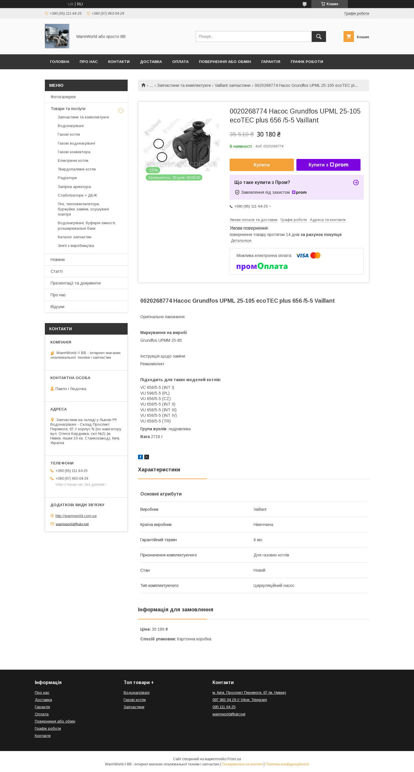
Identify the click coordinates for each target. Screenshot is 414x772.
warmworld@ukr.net (72, 524)
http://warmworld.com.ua (76, 516)
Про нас (89, 61)
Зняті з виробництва (76, 245)
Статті (57, 271)
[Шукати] (319, 36)
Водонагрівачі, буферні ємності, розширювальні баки (87, 225)
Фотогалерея (63, 97)
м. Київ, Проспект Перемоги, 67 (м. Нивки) (249, 692)
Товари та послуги (68, 108)
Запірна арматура (74, 187)
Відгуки (57, 306)
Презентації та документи (76, 283)
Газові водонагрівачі (76, 143)
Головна (59, 61)
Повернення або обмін (225, 61)
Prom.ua (234, 759)
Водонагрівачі (71, 126)
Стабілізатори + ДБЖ (77, 195)
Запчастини (134, 707)
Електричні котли (73, 160)
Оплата (180, 61)
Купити (262, 164)
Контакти (119, 61)
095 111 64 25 (223, 707)
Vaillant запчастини (232, 85)
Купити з (328, 165)
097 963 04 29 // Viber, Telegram (239, 700)
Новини (58, 259)
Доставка (151, 61)
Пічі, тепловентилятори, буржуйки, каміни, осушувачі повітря (83, 209)
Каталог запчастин (74, 237)
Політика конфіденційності (287, 764)
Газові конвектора (74, 152)
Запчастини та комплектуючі (184, 85)
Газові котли (69, 134)
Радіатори (67, 178)
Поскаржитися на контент (242, 764)
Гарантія (270, 61)
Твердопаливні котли (77, 169)
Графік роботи (307, 61)
